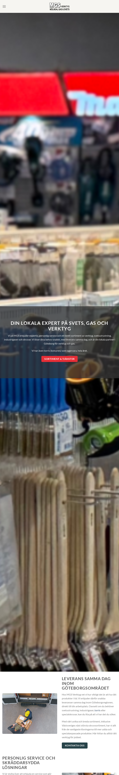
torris (97, 710)
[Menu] (4, 6)
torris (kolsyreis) (52, 350)
